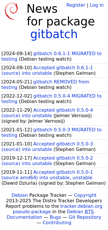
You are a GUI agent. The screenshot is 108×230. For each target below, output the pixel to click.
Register (75, 5)
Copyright (85, 195)
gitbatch (54, 34)
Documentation (24, 217)
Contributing (57, 222)
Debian (20, 195)
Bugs (55, 217)
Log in (97, 5)
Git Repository (85, 217)
